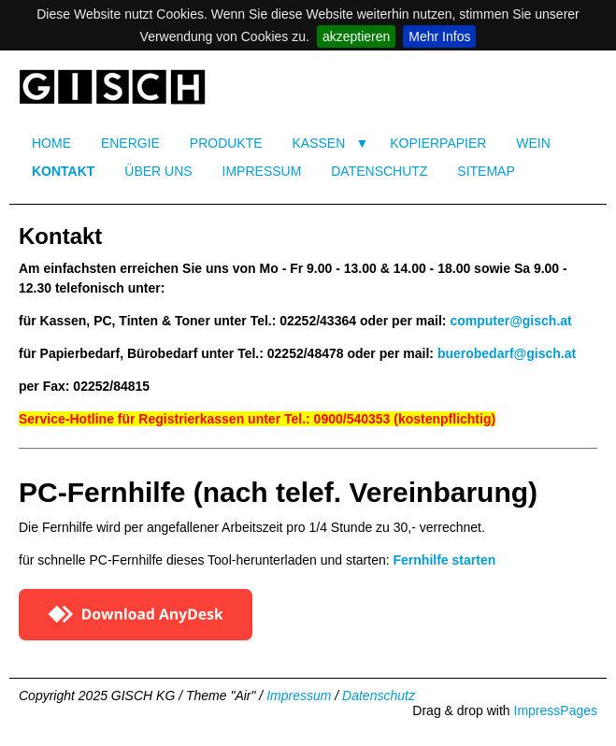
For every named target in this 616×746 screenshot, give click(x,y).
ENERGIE (130, 143)
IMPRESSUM (262, 171)
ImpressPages (555, 710)
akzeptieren (356, 36)
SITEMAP (485, 171)
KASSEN (318, 143)
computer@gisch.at (510, 320)
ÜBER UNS (158, 171)
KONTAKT (63, 171)
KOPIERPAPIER (438, 143)
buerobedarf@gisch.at (506, 353)
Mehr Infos (439, 36)
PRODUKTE (226, 143)
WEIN (533, 143)
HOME (51, 143)
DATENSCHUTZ (379, 171)
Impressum (298, 695)
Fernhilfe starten (445, 559)
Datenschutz (378, 695)
